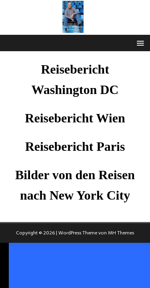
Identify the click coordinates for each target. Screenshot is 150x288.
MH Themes (121, 233)
